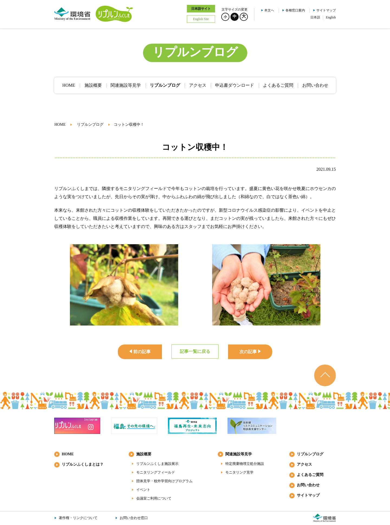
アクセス (304, 464)
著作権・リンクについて (78, 518)
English (331, 17)
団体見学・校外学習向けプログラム (164, 481)
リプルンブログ (90, 125)
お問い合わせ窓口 (134, 518)
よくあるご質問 (310, 475)
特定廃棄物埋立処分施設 (244, 464)
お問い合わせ (308, 485)
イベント (143, 490)
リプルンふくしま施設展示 (157, 464)
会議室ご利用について (153, 498)
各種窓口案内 (295, 10)
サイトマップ (326, 10)
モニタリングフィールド (155, 472)
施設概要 (143, 454)
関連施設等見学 (238, 454)
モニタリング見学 (239, 472)
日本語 (315, 17)
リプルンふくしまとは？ (82, 464)
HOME (60, 125)
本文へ (269, 10)
